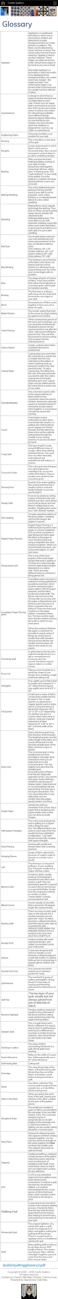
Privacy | (38, 1277)
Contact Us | (7, 1277)
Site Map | (27, 1277)
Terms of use (50, 1277)
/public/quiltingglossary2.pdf (24, 1265)
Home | (18, 1277)
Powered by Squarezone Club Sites (29, 1279)
